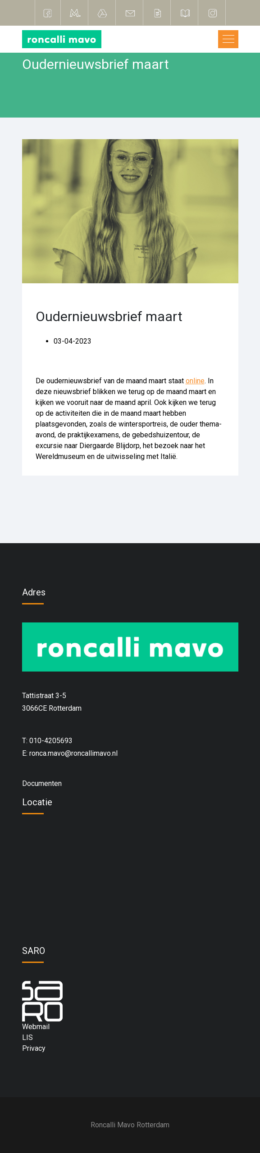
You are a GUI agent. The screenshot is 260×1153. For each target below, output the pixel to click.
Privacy (34, 1048)
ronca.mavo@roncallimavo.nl (73, 753)
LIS (27, 1037)
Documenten (42, 783)
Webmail (36, 1026)
